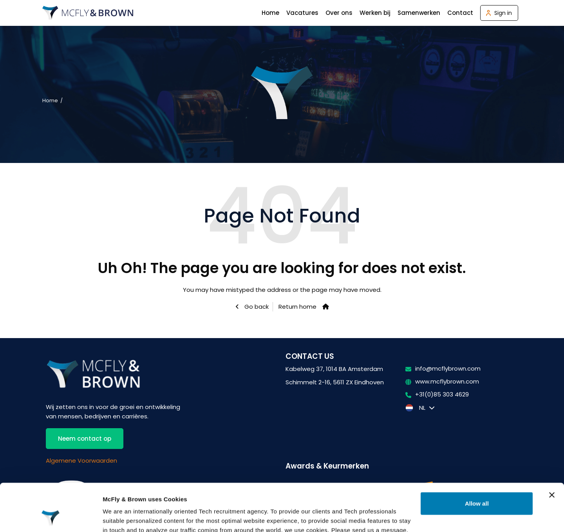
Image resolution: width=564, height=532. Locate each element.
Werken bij (375, 13)
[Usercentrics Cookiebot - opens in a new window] (50, 517)
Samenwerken (419, 13)
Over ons (338, 13)
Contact (460, 13)
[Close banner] (552, 450)
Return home (297, 306)
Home (270, 13)
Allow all (477, 459)
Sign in (503, 13)
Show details (121, 516)
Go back (256, 306)
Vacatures (302, 13)
